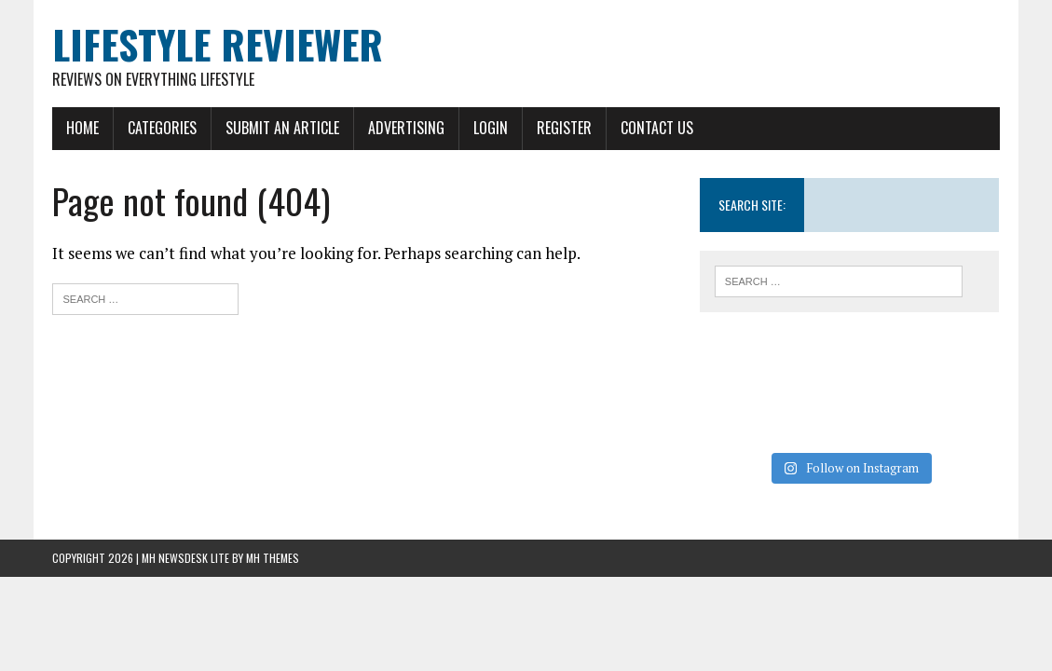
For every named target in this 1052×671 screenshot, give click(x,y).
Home (82, 127)
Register (564, 127)
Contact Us (657, 127)
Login (490, 127)
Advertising (406, 127)
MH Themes (272, 558)
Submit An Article (282, 127)
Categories (162, 127)
